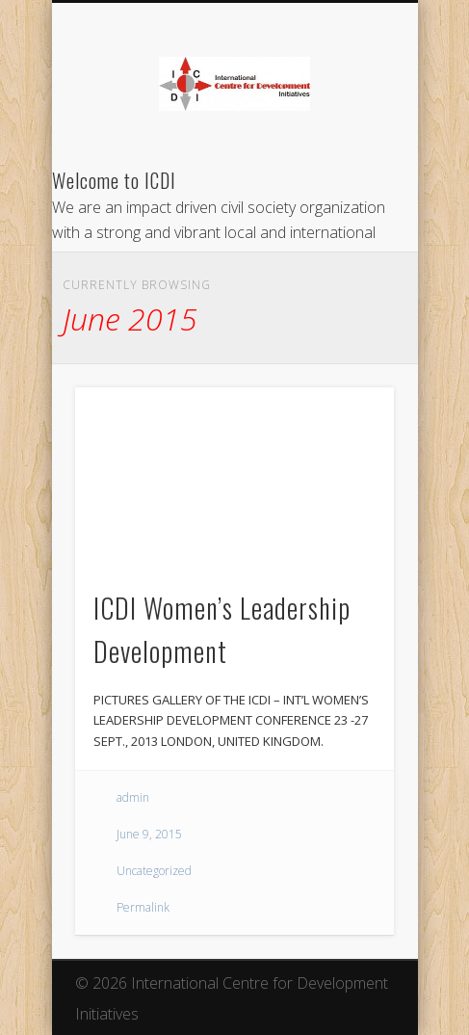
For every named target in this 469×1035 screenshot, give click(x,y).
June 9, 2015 (149, 834)
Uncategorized (154, 870)
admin (133, 797)
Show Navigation (346, 172)
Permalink (143, 907)
